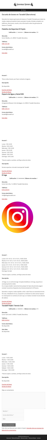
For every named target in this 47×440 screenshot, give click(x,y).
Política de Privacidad (16, 438)
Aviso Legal (8, 438)
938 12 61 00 (5, 44)
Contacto (39, 438)
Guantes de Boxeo (7, 90)
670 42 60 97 (5, 190)
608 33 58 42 (5, 320)
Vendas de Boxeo (6, 92)
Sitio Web (4, 53)
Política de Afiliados (32, 438)
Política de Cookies (24, 438)
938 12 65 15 (5, 109)
